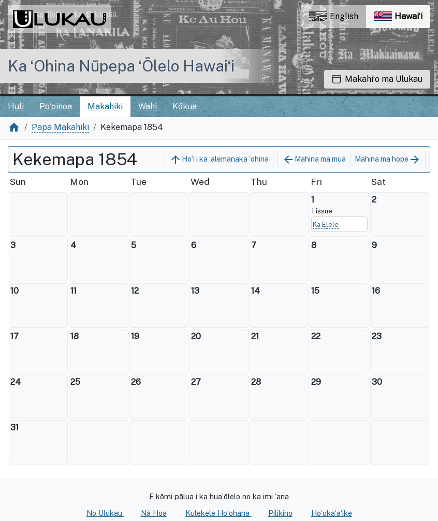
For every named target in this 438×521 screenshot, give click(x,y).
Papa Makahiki (60, 127)
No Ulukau (105, 513)
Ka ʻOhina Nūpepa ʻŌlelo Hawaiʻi (121, 65)
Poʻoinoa (55, 106)
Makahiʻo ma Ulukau (377, 79)
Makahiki (105, 106)
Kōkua (184, 106)
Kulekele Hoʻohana (218, 513)
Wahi (147, 106)
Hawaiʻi (402, 19)
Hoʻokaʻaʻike (331, 513)
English (333, 16)
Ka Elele (326, 224)
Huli (16, 106)
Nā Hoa (154, 513)
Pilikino (280, 513)
